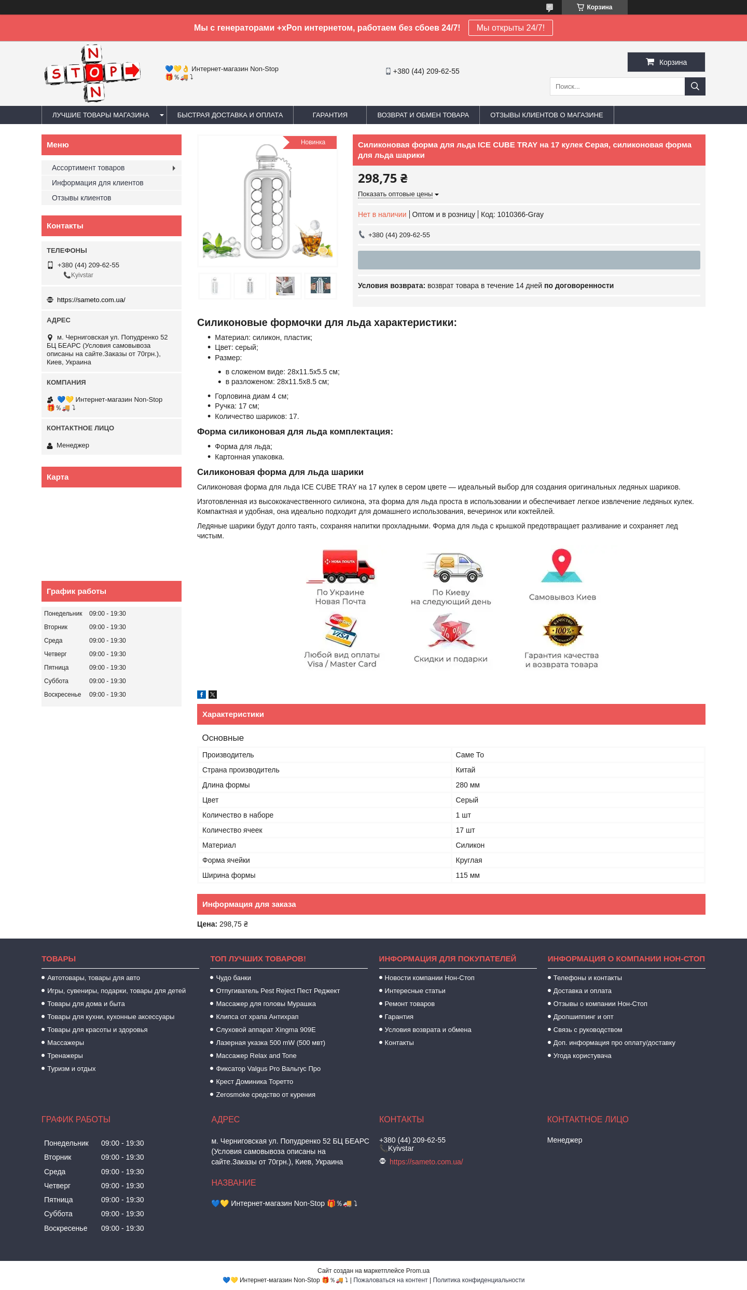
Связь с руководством (588, 1030)
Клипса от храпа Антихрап (257, 1017)
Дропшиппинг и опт (584, 1017)
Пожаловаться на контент (390, 1280)
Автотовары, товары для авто (93, 978)
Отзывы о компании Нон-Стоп (600, 1004)
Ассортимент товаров (88, 168)
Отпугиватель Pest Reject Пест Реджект (278, 991)
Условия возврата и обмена (428, 1030)
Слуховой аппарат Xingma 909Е (265, 1030)
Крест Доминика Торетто (254, 1081)
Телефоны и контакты (588, 978)
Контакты (399, 1043)
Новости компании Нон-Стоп (430, 978)
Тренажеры (65, 1056)
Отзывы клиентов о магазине (546, 115)
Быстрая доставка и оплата (230, 115)
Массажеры (65, 1043)
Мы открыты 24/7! (511, 27)
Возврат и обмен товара (423, 115)
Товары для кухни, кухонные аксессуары (110, 1017)
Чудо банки (233, 978)
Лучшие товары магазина (100, 115)
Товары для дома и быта (86, 1004)
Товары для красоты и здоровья (97, 1030)
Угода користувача (583, 1056)
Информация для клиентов (98, 183)
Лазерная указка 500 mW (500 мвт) (270, 1043)
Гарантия (330, 115)
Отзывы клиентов (81, 198)
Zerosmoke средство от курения (265, 1094)
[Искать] (695, 86)
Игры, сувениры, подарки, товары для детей (116, 991)
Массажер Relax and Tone (256, 1056)
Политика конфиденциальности (478, 1280)
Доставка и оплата (583, 991)
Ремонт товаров (410, 1004)
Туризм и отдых (71, 1068)
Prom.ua (418, 1270)
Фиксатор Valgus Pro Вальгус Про (268, 1068)
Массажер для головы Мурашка (266, 1004)
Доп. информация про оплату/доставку (614, 1043)
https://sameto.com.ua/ (91, 300)
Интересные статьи (415, 991)
